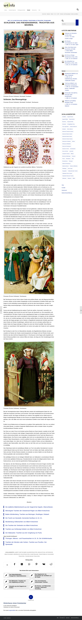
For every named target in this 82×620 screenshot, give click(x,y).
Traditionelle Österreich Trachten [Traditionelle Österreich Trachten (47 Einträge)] (68, 175)
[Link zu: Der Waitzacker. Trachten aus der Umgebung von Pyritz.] (16, 581)
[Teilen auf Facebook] (14, 564)
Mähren (25, 20)
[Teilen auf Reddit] (51, 564)
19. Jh (12, 20)
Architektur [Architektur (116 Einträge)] (64, 116)
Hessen (66, 88)
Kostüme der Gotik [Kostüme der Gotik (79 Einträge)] (65, 148)
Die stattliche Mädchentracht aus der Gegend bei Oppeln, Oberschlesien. (29, 507)
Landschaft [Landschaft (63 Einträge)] (71, 151)
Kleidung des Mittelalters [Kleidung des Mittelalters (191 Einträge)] (66, 143)
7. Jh (70, 36)
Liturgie (71, 38)
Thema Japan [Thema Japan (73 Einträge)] (70, 168)
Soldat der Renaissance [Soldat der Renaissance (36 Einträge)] (66, 163)
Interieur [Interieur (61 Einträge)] (73, 141)
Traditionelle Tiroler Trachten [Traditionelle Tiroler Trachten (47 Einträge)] (67, 173)
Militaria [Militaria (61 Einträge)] (72, 153)
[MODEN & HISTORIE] (9, 5)
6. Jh (67, 36)
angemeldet (12, 610)
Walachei (67, 106)
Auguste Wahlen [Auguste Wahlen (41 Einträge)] (65, 119)
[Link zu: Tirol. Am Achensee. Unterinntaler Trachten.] (42, 581)
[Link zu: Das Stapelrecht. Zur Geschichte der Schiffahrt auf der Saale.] (42, 576)
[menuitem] (6, 10)
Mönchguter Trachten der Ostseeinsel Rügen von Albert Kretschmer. (27, 510)
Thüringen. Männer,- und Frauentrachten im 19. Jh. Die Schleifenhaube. (28, 538)
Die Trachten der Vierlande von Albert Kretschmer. (21, 525)
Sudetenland (34, 554)
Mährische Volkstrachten (21, 554)
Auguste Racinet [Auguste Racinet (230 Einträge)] (70, 116)
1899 (67, 44)
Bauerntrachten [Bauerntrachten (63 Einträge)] (72, 119)
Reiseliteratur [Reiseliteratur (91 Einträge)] (68, 158)
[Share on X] (21, 564)
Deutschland (18, 20)
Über (63, 185)
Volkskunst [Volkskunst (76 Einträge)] (69, 178)
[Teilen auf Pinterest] (36, 564)
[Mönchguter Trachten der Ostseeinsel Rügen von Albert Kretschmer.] (1, 310)
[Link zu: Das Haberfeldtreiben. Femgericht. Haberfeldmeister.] (16, 575)
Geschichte (67, 52)
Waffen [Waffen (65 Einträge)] (74, 178)
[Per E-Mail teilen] (7, 565)
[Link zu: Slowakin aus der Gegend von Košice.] (16, 587)
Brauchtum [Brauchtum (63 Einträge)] (64, 121)
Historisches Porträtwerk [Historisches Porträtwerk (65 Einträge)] (66, 141)
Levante (67, 38)
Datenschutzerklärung (67, 192)
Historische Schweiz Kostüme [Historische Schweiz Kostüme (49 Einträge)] (67, 138)
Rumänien (74, 104)
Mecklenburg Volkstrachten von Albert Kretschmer (21, 521)
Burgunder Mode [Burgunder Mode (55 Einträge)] (70, 121)
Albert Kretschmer (20, 552)
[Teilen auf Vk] (43, 564)
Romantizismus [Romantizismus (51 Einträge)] (65, 161)
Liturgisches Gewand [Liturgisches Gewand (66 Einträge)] (66, 153)
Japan (76, 44)
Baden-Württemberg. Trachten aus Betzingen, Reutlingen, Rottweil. (27, 514)
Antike (67, 50)
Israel (73, 36)
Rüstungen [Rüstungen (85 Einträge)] (71, 161)
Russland (74, 98)
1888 (67, 98)
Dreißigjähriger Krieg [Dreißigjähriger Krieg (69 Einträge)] (70, 124)
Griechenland (74, 52)
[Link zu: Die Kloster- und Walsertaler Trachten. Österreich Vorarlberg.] (42, 587)
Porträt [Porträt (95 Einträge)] (63, 158)
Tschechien (47, 20)
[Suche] (77, 10)
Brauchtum (41, 552)
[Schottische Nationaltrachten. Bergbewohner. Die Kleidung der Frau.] (81, 310)
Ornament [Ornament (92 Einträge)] (73, 156)
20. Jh (70, 77)
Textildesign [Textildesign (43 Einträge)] (64, 168)
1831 (67, 58)
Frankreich (74, 58)
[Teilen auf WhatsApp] (29, 564)
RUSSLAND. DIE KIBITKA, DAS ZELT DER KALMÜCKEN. (71, 94)
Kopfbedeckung (68, 78)
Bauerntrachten (32, 552)
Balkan (71, 50)
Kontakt (63, 187)
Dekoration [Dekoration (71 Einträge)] (64, 124)
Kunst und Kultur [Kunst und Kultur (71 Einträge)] (65, 151)
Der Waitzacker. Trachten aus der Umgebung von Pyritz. (23, 533)
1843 (67, 104)
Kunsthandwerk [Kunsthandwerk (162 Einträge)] (72, 148)
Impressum (64, 190)
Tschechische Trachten (32, 556)
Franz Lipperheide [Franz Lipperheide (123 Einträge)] (65, 126)
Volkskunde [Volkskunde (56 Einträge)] (64, 178)
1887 (9, 20)
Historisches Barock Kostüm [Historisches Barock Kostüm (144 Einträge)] (67, 136)
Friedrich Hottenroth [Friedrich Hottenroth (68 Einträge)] (73, 126)
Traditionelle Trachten (35, 20)
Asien (73, 44)
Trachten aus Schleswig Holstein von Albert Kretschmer (23, 529)
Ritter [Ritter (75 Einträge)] (73, 158)
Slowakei (75, 78)
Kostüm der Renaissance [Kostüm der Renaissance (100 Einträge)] (66, 146)
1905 (67, 77)
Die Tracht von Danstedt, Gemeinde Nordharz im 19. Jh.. (23, 518)
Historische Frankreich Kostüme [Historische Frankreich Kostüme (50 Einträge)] (67, 131)
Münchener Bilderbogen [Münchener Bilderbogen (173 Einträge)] (66, 156)
